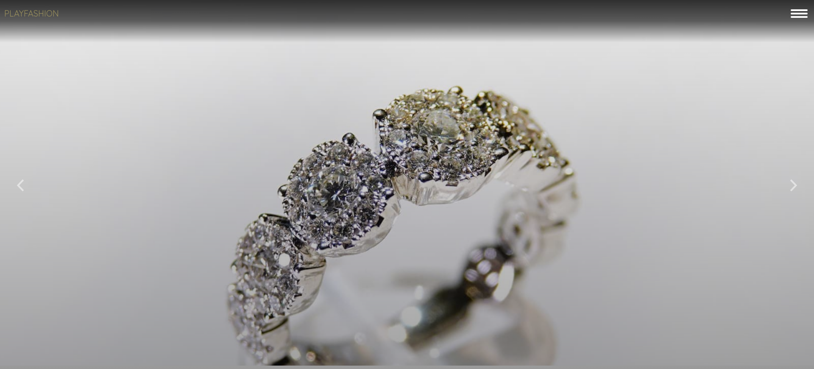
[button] (20, 182)
